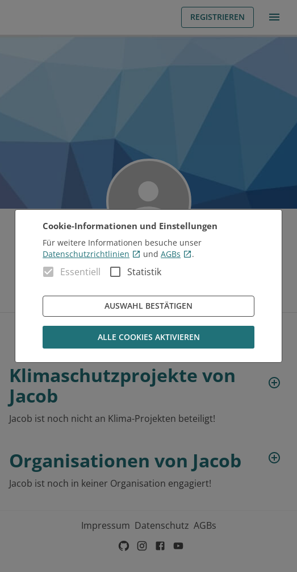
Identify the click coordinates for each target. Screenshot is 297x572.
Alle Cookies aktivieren (148, 337)
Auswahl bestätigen (148, 306)
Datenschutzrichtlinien (92, 253)
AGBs (176, 253)
